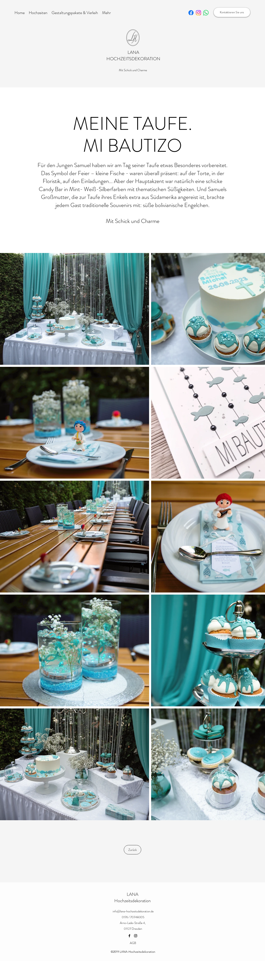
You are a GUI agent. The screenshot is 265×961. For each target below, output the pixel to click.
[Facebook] (129, 936)
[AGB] (133, 943)
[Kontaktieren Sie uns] (232, 12)
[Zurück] (132, 849)
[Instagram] (136, 936)
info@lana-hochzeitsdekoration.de (133, 911)
